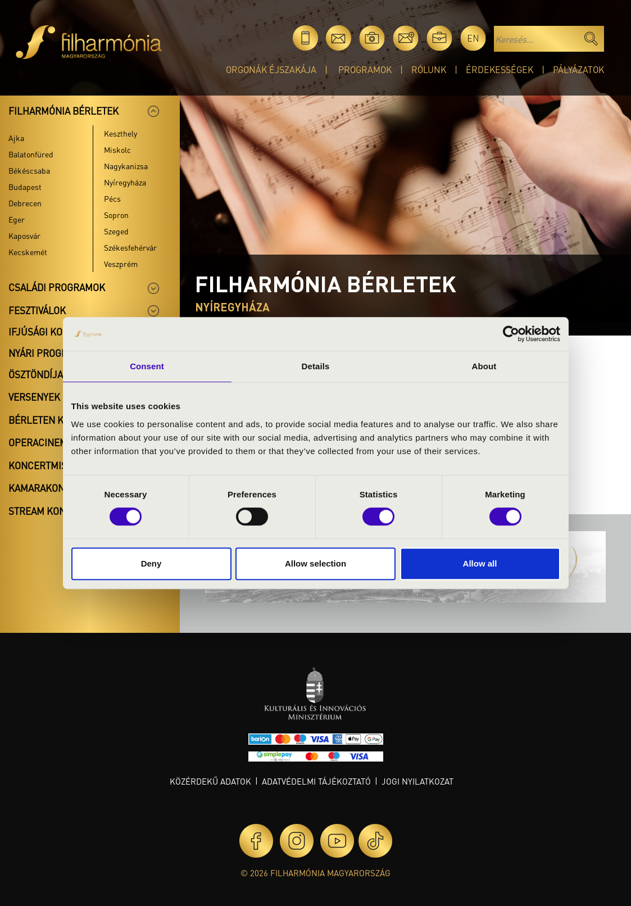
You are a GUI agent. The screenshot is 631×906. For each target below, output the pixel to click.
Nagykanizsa (126, 166)
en (473, 38)
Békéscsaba (29, 170)
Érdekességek (499, 69)
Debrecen (25, 203)
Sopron (116, 215)
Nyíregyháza (125, 182)
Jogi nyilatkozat (417, 781)
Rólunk (428, 69)
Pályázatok (578, 69)
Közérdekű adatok (210, 781)
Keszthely (120, 133)
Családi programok (56, 287)
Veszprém (121, 264)
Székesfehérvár (130, 247)
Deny (151, 563)
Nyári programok (50, 353)
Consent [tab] (147, 366)
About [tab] (484, 366)
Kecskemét (27, 252)
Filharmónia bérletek (63, 111)
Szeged (116, 231)
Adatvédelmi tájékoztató (316, 781)
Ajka (16, 138)
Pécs (112, 198)
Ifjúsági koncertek (56, 331)
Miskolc (117, 149)
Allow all (480, 563)
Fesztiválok (37, 310)
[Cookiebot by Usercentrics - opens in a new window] (511, 333)
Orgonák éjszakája (271, 69)
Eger (16, 219)
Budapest (25, 187)
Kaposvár (24, 235)
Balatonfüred (30, 154)
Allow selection (315, 563)
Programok (365, 69)
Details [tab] (316, 366)
